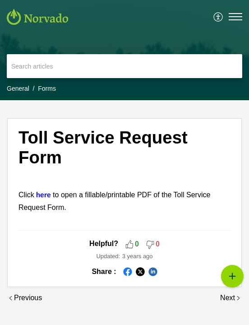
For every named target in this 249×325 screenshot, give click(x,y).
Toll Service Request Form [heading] (103, 147)
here (44, 195)
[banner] (124, 50)
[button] (218, 16)
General (18, 88)
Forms (47, 88)
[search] (124, 66)
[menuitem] (218, 16)
